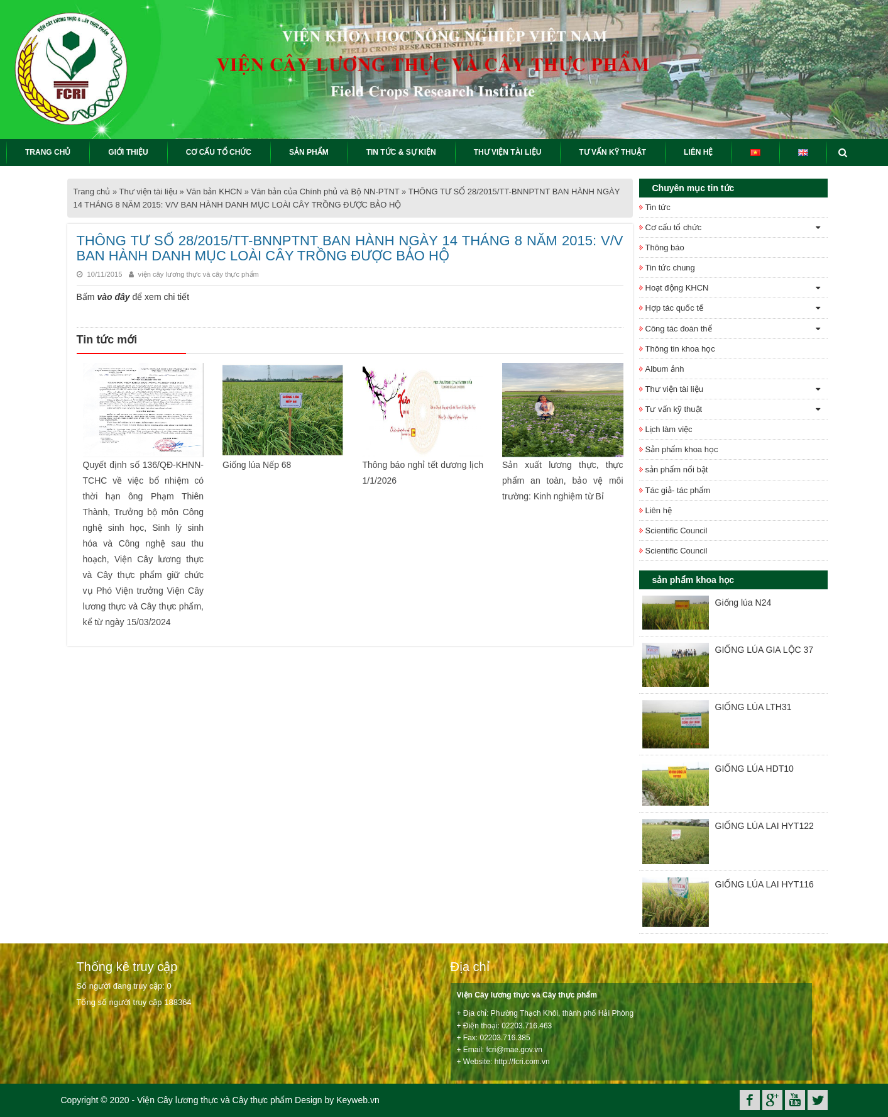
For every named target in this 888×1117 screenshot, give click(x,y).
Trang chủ (92, 191)
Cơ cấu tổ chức (673, 227)
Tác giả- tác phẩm (678, 490)
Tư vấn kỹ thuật (674, 409)
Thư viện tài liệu (148, 191)
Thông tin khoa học (680, 348)
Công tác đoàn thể (678, 328)
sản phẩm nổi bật (676, 469)
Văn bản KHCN (214, 191)
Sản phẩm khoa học (681, 449)
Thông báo (664, 247)
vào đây (113, 297)
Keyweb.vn (357, 1100)
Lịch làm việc (669, 429)
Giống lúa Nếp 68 (256, 465)
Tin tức (658, 207)
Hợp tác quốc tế (674, 308)
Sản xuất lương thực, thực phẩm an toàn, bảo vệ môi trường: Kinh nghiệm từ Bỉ (562, 480)
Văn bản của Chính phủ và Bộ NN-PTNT (325, 191)
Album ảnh (664, 369)
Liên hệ (658, 510)
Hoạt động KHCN (677, 287)
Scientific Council (676, 530)
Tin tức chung (670, 267)
